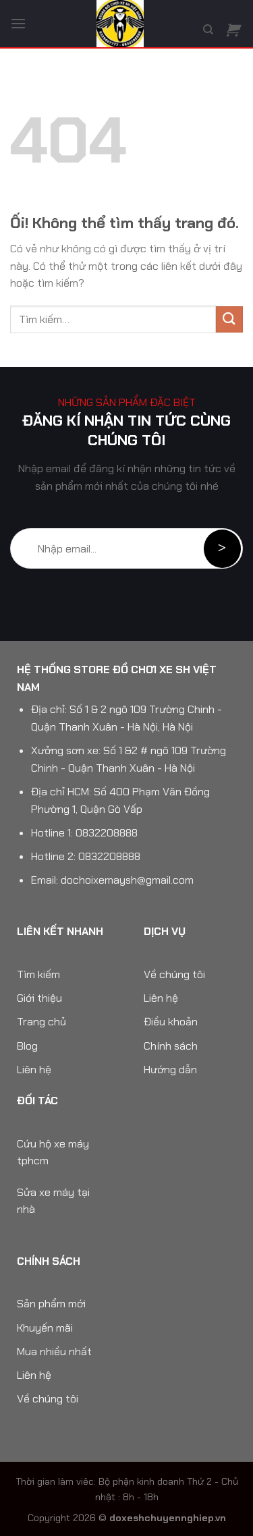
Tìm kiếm (38, 974)
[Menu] (18, 23)
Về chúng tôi (174, 974)
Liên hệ (34, 1069)
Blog (27, 1046)
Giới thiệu (39, 998)
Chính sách (171, 1046)
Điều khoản (171, 1022)
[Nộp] (229, 319)
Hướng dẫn (170, 1069)
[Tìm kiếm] (208, 29)
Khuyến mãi (45, 1328)
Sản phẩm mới (51, 1304)
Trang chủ (41, 1022)
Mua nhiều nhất (54, 1351)
